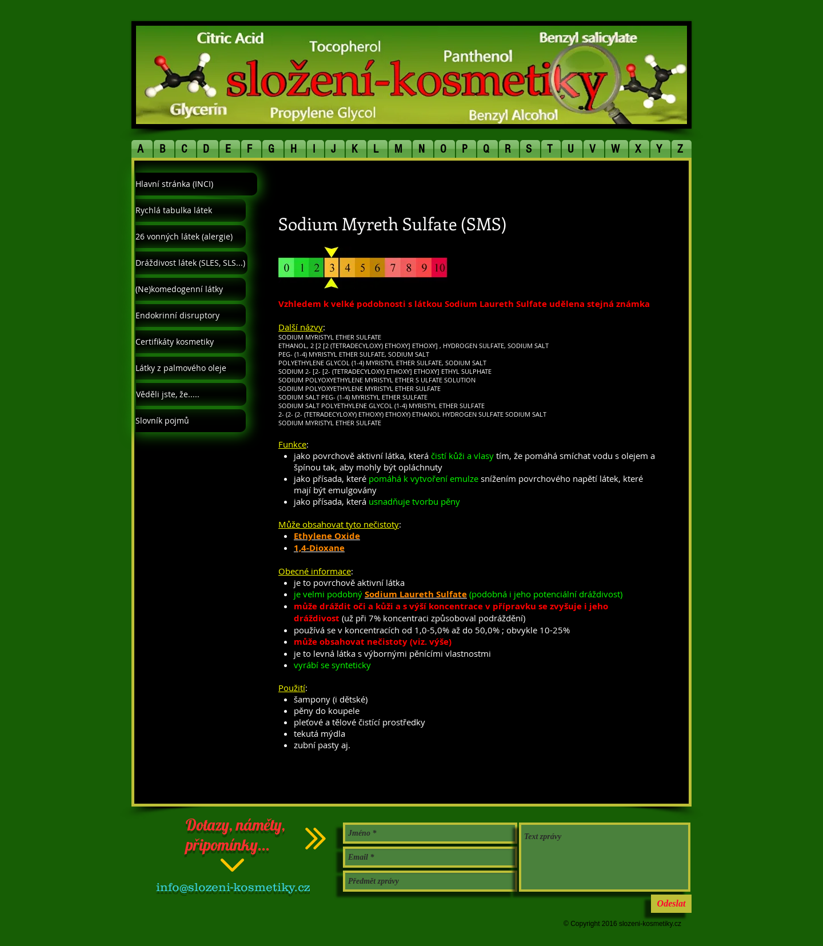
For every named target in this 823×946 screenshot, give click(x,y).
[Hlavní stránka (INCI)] (196, 184)
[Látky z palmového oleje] (190, 368)
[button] (142, 149)
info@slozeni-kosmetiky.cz (233, 886)
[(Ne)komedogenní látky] (190, 289)
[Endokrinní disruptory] (190, 315)
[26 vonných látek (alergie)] (190, 236)
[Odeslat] (671, 904)
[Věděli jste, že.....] (191, 394)
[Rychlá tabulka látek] (190, 210)
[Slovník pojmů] (190, 420)
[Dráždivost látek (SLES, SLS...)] (191, 263)
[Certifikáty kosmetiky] (190, 341)
